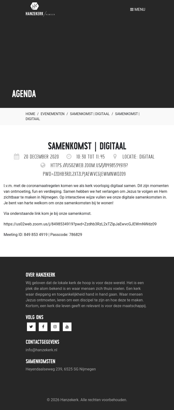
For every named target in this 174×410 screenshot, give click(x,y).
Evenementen (52, 114)
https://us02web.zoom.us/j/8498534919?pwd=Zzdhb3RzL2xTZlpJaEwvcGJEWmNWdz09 (80, 224)
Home (30, 114)
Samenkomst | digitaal (90, 114)
